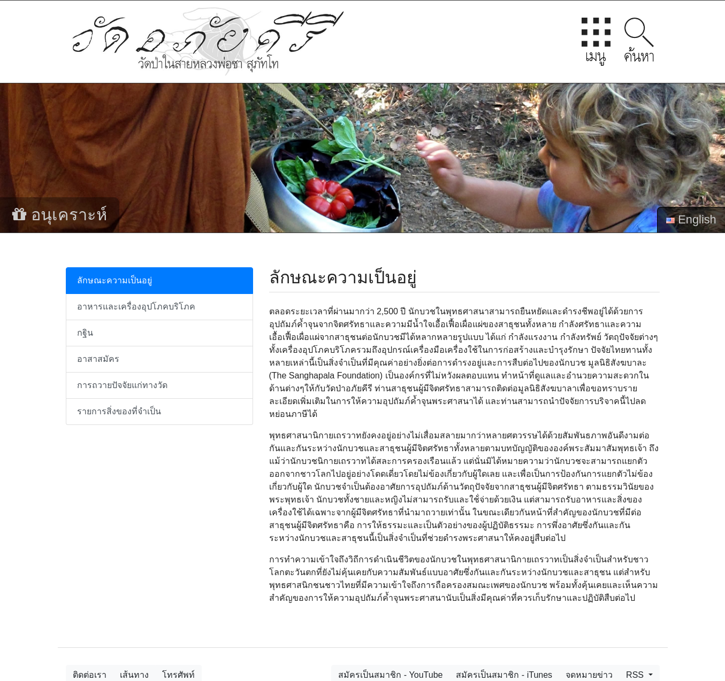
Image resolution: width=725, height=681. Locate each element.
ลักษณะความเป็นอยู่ (114, 280)
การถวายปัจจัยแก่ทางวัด (122, 385)
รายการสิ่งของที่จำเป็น (119, 411)
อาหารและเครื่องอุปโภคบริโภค (136, 306)
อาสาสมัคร (98, 358)
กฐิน (85, 332)
